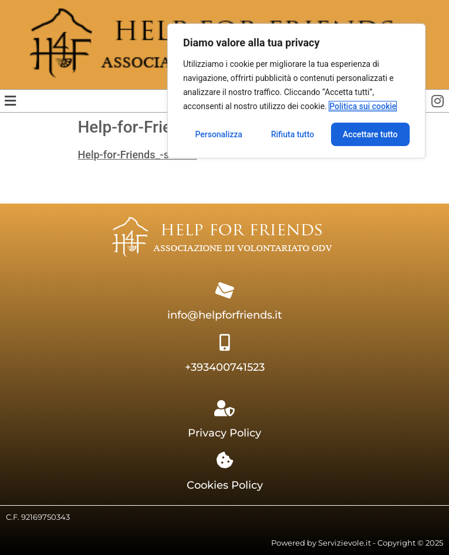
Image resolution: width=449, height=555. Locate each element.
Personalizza (218, 134)
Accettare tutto (370, 134)
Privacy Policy (224, 433)
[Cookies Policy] (225, 460)
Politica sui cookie (362, 106)
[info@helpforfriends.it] (225, 290)
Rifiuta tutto (293, 134)
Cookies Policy (225, 485)
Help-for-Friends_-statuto (137, 154)
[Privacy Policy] (225, 408)
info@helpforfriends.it (224, 315)
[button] (10, 101)
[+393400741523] (225, 342)
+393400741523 (225, 367)
